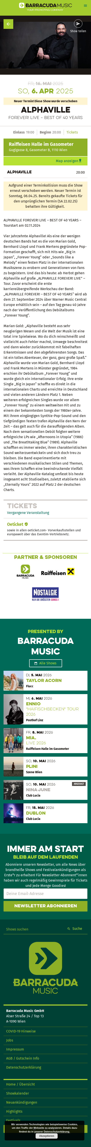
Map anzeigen (67, 161)
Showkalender (17, 1093)
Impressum (15, 1049)
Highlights (14, 1111)
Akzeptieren (46, 1136)
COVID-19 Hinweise (21, 1031)
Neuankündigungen (21, 1102)
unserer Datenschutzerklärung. (52, 1131)
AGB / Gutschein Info (22, 1058)
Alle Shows (47, 663)
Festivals (13, 1120)
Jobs (9, 1040)
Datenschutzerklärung (23, 1067)
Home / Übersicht (20, 1084)
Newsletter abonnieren (45, 906)
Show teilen (78, 31)
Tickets (72, 132)
